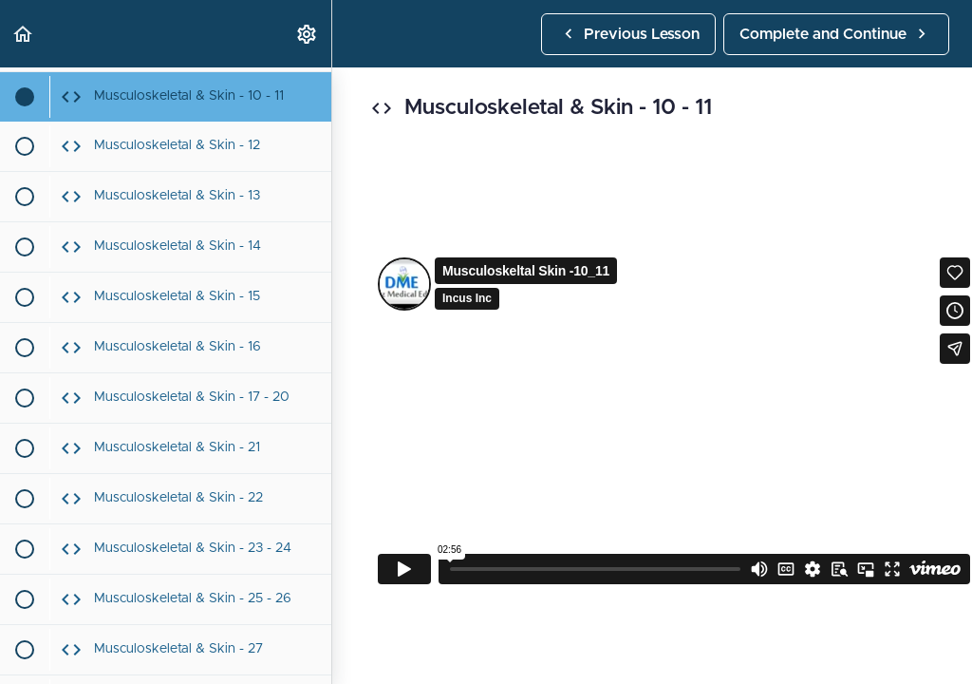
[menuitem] (307, 33)
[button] (23, 33)
